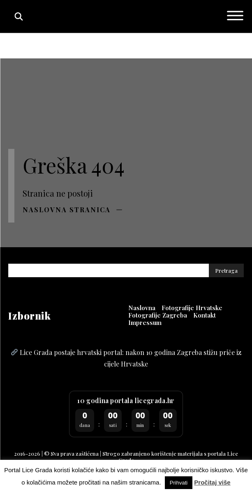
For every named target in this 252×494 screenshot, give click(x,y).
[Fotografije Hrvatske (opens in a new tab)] (192, 307)
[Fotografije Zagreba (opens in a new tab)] (157, 315)
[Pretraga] (226, 270)
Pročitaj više (212, 482)
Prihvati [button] (178, 483)
